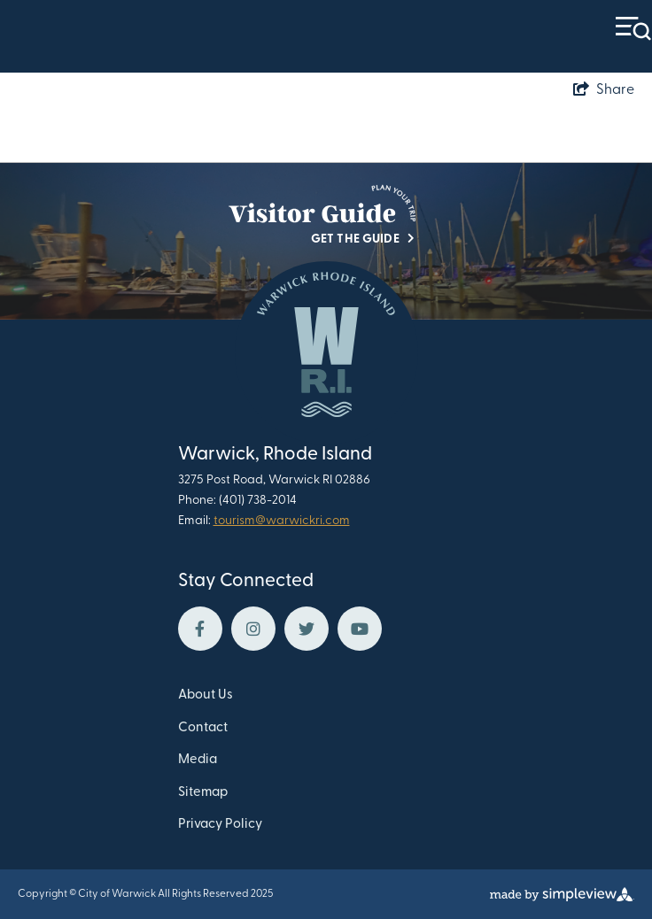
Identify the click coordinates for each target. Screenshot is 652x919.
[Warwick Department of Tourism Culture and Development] (326, 352)
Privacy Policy (220, 824)
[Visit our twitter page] (306, 628)
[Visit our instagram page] (253, 628)
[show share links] (603, 90)
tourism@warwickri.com (281, 521)
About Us (205, 695)
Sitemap (203, 792)
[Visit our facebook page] (200, 628)
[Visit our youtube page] (360, 628)
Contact (203, 728)
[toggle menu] (634, 29)
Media (197, 760)
